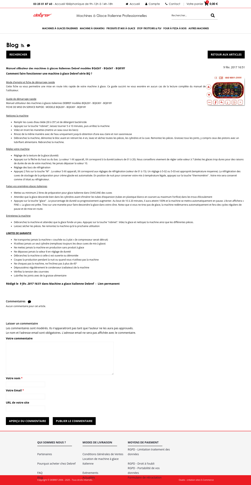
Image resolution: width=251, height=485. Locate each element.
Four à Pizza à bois (174, 28)
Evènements (90, 473)
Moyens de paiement (143, 442)
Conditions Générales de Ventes (103, 454)
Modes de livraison (97, 442)
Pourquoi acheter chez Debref (56, 463)
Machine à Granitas (92, 28)
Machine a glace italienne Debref (71, 283)
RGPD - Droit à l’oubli (141, 463)
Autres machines (198, 28)
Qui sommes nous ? (51, 442)
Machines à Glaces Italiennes (60, 28)
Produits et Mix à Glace (120, 28)
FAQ (40, 473)
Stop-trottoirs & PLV (149, 28)
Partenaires (44, 454)
